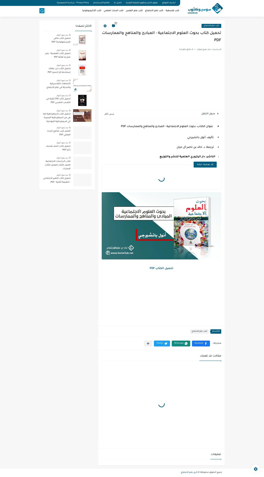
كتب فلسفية (172, 11)
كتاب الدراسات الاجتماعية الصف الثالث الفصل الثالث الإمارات (58, 165)
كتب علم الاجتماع (154, 11)
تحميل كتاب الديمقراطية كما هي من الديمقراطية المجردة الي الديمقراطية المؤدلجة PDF (57, 118)
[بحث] (41, 11)
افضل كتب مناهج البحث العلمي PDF (59, 133)
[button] (201, 343)
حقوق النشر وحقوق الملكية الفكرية (142, 3)
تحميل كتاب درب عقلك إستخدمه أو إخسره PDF (59, 71)
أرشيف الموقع (168, 3)
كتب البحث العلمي (113, 11)
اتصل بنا (118, 3)
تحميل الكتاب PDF (161, 268)
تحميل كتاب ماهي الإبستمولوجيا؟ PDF (61, 40)
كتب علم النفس (134, 11)
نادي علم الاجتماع (189, 472)
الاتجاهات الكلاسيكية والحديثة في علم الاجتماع (59, 86)
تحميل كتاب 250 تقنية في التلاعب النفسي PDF (58, 101)
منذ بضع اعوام (62, 35)
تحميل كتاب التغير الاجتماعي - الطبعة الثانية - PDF (57, 180)
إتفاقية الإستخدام (101, 3)
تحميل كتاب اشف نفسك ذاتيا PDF (58, 148)
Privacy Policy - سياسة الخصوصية (73, 3)
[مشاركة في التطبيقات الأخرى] (148, 343)
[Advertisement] (161, 83)
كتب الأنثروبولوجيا (91, 11)
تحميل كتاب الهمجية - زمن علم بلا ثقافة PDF (58, 55)
